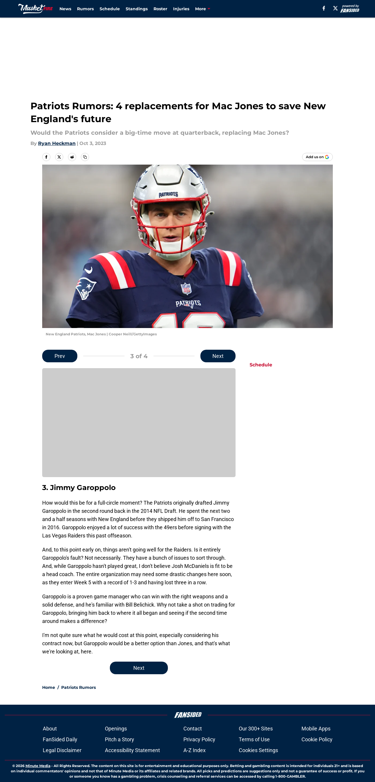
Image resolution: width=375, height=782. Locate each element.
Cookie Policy (317, 739)
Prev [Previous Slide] (59, 356)
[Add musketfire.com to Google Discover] (317, 157)
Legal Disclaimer (62, 750)
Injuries (181, 8)
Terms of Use (254, 739)
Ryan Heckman (57, 143)
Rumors (85, 8)
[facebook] (324, 8)
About (50, 728)
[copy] (85, 157)
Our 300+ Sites (256, 728)
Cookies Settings (258, 750)
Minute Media (37, 766)
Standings (137, 8)
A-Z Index (194, 750)
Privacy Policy (199, 739)
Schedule (110, 8)
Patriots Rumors (78, 687)
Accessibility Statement (132, 750)
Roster (160, 8)
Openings (116, 728)
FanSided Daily (60, 739)
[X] (335, 8)
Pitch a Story (119, 739)
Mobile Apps (315, 728)
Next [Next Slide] (218, 356)
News (65, 8)
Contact (192, 728)
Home (48, 687)
